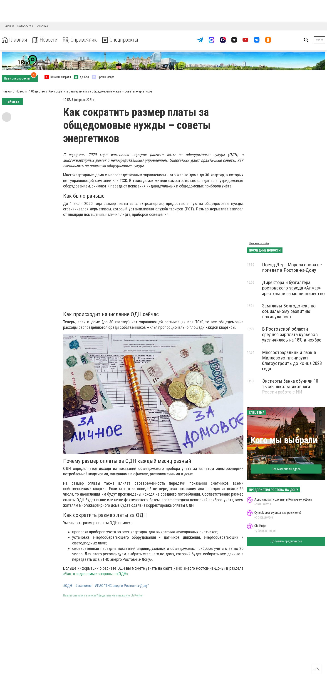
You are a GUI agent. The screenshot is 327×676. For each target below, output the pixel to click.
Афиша (10, 26)
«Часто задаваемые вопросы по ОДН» (95, 573)
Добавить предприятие (286, 541)
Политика (41, 26)
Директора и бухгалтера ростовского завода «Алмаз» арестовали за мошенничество (293, 288)
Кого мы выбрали (284, 440)
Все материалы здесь (286, 469)
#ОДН (67, 586)
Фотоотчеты (25, 26)
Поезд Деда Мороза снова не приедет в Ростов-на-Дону (292, 267)
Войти (319, 39)
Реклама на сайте (259, 243)
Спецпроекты (121, 40)
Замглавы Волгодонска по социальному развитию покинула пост (289, 311)
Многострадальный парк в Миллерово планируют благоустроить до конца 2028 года (292, 361)
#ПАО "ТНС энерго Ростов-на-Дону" (122, 586)
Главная (14, 40)
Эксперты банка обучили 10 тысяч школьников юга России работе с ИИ (290, 386)
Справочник (80, 40)
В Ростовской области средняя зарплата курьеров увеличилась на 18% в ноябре (291, 334)
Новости (45, 40)
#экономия (83, 586)
